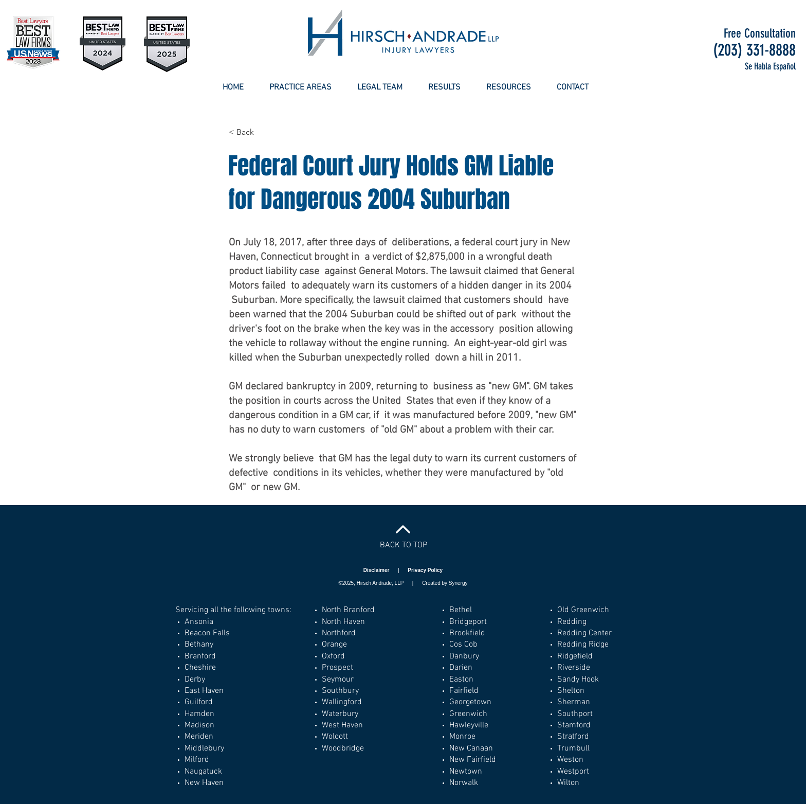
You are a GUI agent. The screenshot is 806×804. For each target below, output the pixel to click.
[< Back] (263, 132)
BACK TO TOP (403, 545)
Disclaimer (377, 570)
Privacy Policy (425, 570)
